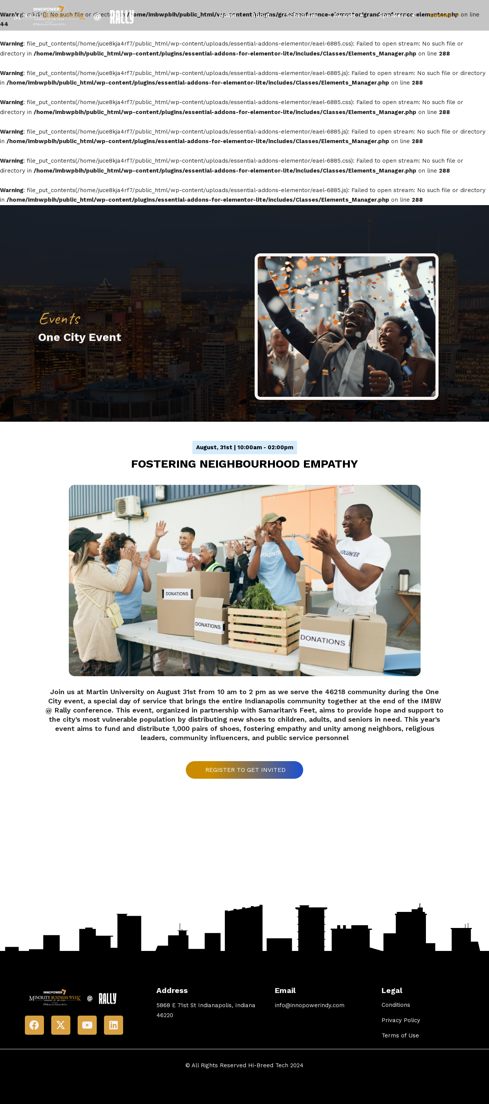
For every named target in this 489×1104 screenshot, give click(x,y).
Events (444, 15)
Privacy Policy (401, 1020)
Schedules (302, 15)
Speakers (397, 15)
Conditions (396, 1004)
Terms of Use (400, 1035)
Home (227, 15)
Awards (348, 15)
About (261, 15)
